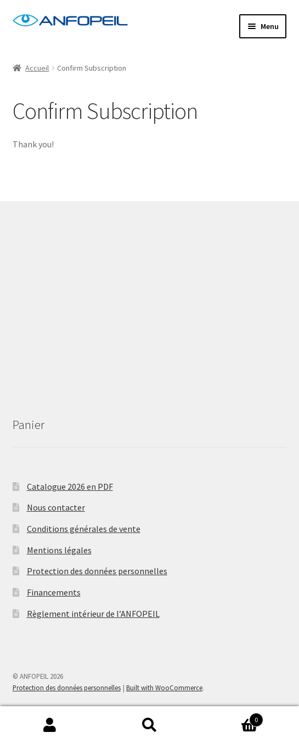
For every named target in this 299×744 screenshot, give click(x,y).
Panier (231, 717)
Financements (54, 592)
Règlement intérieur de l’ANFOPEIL (93, 613)
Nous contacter (56, 507)
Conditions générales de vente (83, 528)
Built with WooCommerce (164, 687)
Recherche (150, 725)
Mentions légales (59, 550)
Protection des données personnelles (97, 570)
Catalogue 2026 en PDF (70, 486)
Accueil (37, 68)
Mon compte (50, 725)
